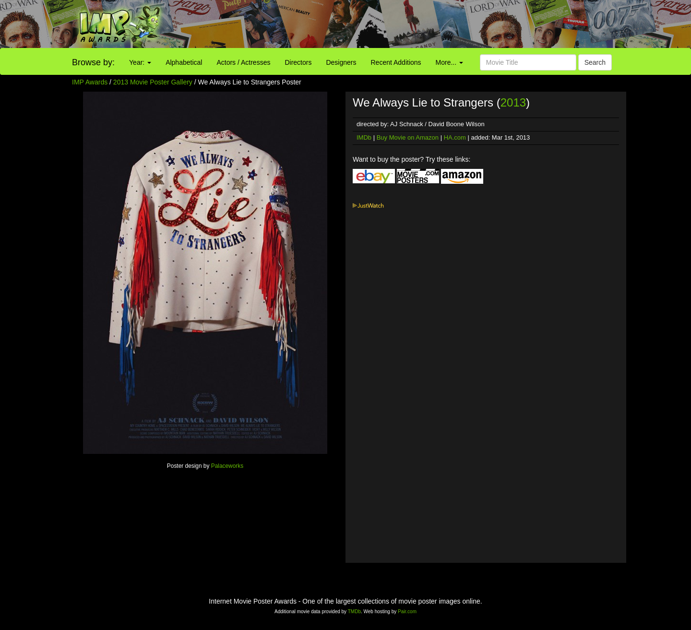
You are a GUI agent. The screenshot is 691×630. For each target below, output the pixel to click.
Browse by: (93, 62)
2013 (513, 102)
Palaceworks (227, 466)
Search (595, 62)
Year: (140, 62)
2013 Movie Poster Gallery (152, 82)
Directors (298, 62)
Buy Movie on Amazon (408, 137)
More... (449, 62)
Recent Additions (396, 62)
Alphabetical (184, 62)
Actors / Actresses (243, 62)
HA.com (455, 137)
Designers (341, 62)
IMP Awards (89, 82)
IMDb (364, 137)
